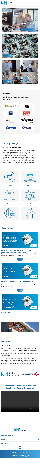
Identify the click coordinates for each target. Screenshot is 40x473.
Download (20, 259)
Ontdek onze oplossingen (27, 29)
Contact (27, 439)
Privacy (23, 439)
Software (9, 222)
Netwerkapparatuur (30, 222)
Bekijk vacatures (7, 81)
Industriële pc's (30, 185)
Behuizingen (9, 203)
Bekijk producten (7, 55)
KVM (30, 203)
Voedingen (10, 185)
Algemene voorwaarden (15, 439)
